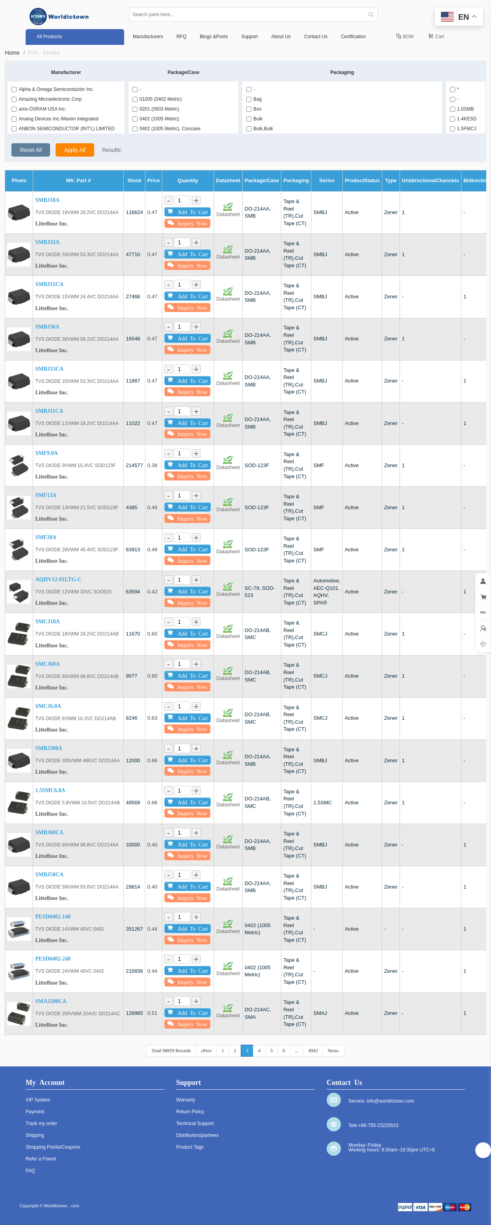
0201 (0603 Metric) (155, 109)
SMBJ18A (47, 200)
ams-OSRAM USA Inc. (38, 109)
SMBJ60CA (49, 832)
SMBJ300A (48, 748)
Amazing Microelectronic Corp (46, 99)
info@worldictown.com (390, 1101)
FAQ (30, 1170)
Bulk (254, 119)
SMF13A (45, 495)
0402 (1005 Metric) (155, 119)
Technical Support (195, 1123)
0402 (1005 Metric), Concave (166, 128)
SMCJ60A (47, 664)
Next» (333, 1050)
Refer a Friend (41, 1159)
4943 (313, 1050)
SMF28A (45, 537)
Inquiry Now (187, 223)
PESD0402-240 (52, 959)
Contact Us (315, 36)
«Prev (206, 1050)
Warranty (185, 1100)
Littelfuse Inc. (51, 224)
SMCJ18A (47, 622)
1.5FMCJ (463, 128)
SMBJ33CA (49, 369)
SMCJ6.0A (48, 706)
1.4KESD (463, 119)
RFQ (181, 36)
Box (254, 109)
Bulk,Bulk (259, 128)
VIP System (38, 1100)
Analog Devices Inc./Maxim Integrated (54, 119)
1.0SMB (462, 109)
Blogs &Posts (214, 36)
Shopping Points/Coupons (53, 1147)
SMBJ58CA (49, 875)
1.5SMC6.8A (50, 790)
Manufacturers (148, 36)
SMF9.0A (46, 453)
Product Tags (190, 1147)
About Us (280, 36)
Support (249, 36)
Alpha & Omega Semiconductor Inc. (52, 89)
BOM (405, 36)
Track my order (41, 1123)
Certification (353, 36)
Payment (35, 1111)
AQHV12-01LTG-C (58, 579)
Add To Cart (187, 211)
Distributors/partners (197, 1135)
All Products (49, 36)
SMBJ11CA (49, 411)
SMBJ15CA (49, 284)
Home (15, 53)
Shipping (35, 1135)
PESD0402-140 (52, 917)
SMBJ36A (47, 327)
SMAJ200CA (50, 1001)
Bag (254, 99)
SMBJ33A (47, 242)
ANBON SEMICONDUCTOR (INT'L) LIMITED (62, 128)
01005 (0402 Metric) (157, 99)
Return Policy (190, 1111)
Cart (436, 36)
